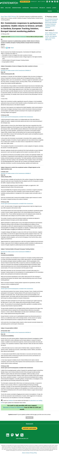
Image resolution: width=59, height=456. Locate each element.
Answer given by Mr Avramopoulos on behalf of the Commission (17, 116)
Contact (27, 452)
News (2, 7)
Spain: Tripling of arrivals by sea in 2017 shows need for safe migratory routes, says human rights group (51, 36)
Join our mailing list (22, 438)
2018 (9, 16)
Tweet (12, 47)
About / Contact (41, 1)
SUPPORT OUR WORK (29, 428)
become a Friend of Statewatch (18, 36)
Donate (48, 7)
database (11, 400)
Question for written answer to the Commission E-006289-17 (16, 173)
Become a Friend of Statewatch (13, 407)
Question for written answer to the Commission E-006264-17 (16, 70)
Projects (42, 7)
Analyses (8, 7)
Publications (34, 7)
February (14, 16)
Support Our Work (24, 1)
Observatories (16, 7)
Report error (29, 417)
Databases (25, 7)
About (23, 452)
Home (2, 16)
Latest (54, 7)
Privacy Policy (33, 452)
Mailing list (34, 1)
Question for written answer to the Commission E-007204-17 (16, 332)
